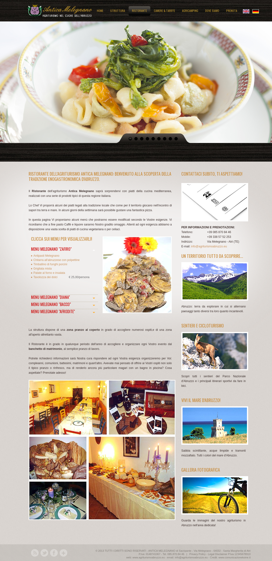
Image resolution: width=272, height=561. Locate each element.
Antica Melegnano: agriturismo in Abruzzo (59, 10)
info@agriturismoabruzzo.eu (209, 246)
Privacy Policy (197, 554)
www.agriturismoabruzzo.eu (148, 557)
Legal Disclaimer (217, 554)
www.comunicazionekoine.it (234, 557)
